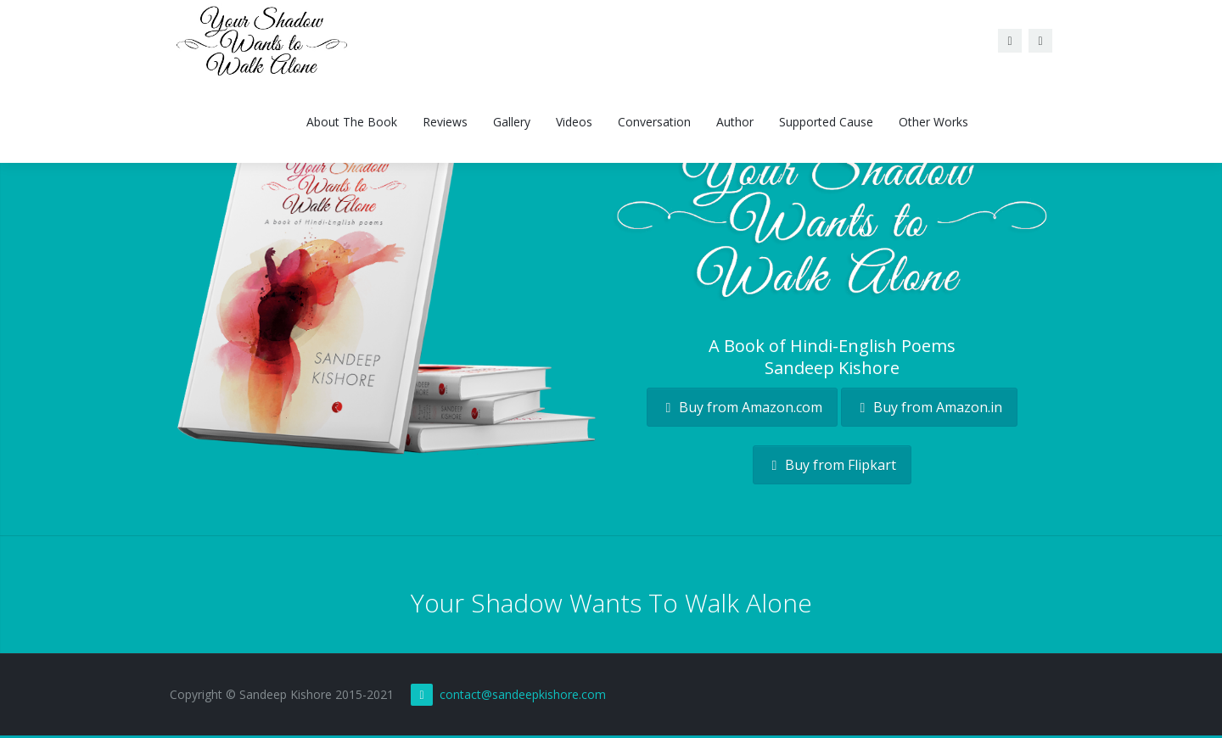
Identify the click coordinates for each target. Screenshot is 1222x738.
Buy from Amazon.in (929, 407)
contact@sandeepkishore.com (523, 694)
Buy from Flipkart (832, 465)
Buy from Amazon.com (742, 407)
